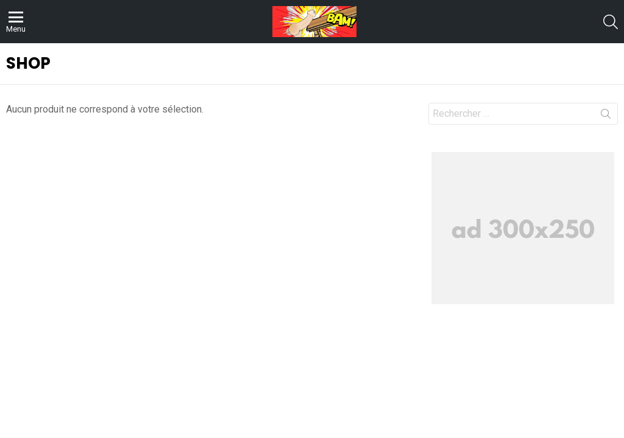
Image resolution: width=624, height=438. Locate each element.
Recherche (606, 116)
